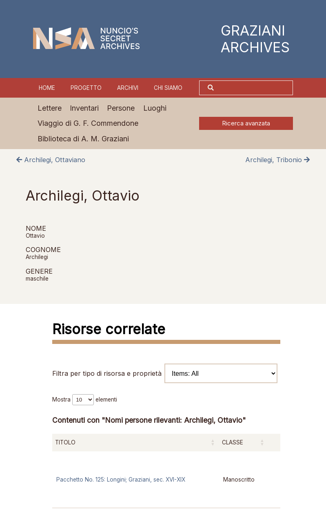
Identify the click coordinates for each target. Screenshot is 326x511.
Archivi (127, 88)
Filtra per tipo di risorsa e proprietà (164, 373)
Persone (121, 108)
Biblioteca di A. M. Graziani (83, 138)
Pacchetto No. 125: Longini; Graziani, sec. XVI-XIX (120, 479)
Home (47, 88)
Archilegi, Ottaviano (50, 160)
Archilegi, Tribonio (277, 160)
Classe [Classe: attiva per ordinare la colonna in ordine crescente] (232, 442)
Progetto (86, 88)
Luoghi (154, 108)
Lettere (50, 108)
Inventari (84, 108)
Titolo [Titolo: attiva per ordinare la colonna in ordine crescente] (65, 442)
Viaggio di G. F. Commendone (88, 123)
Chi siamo (168, 88)
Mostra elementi (84, 399)
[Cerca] (254, 88)
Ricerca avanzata (246, 123)
